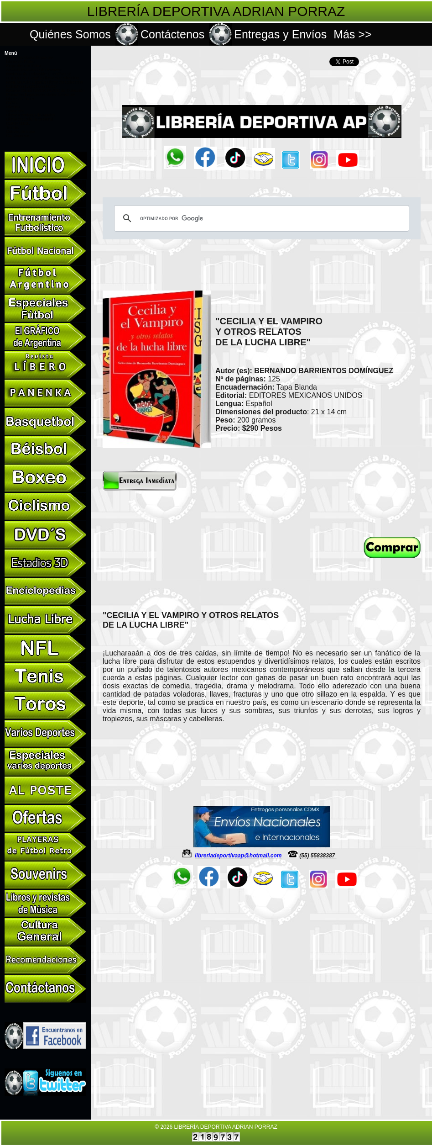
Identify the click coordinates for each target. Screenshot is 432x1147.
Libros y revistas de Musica (31, 115)
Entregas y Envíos (280, 34)
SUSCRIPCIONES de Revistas (34, 70)
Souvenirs (15, 111)
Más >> (352, 34)
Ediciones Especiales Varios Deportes (40, 94)
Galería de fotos (20, 131)
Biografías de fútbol (24, 65)
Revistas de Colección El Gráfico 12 (39, 74)
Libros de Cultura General (29, 119)
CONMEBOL (18, 123)
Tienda (12, 127)
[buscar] (260, 218)
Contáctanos (17, 135)
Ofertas (13, 107)
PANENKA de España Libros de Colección (44, 82)
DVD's (11, 102)
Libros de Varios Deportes (29, 57)
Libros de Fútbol (21, 61)
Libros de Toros (20, 98)
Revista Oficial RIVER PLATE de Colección (45, 90)
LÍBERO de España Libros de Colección (42, 78)
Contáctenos (172, 34)
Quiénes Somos (70, 34)
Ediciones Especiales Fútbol (31, 86)
